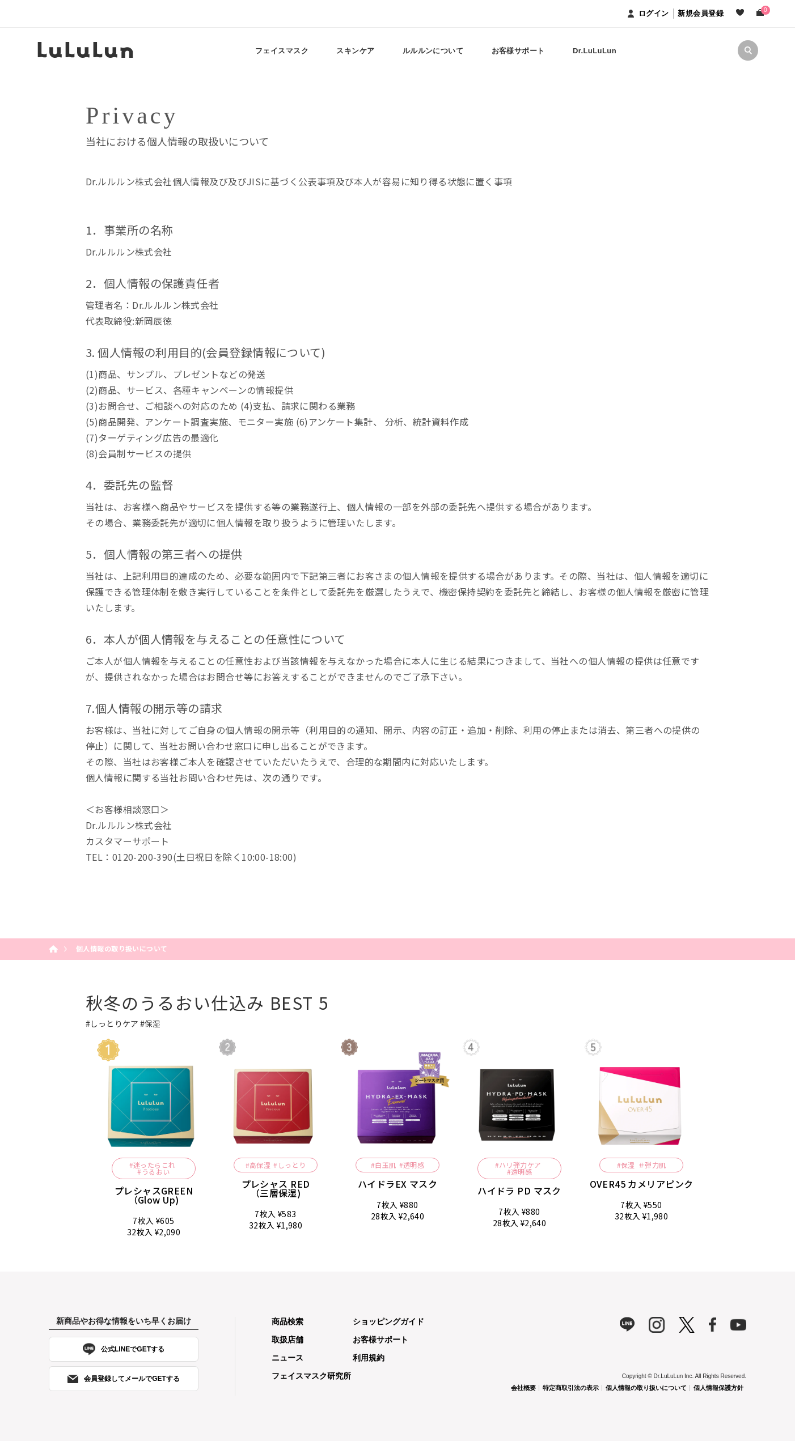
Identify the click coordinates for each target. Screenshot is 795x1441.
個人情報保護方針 (718, 1387)
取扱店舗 (287, 1339)
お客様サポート (518, 50)
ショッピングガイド (388, 1321)
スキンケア (355, 50)
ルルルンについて (433, 50)
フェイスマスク (281, 50)
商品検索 (287, 1321)
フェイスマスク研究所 (311, 1375)
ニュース (287, 1357)
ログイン (648, 13)
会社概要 (523, 1387)
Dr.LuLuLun (594, 50)
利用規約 (368, 1357)
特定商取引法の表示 (571, 1387)
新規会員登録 (701, 13)
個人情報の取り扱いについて (646, 1387)
